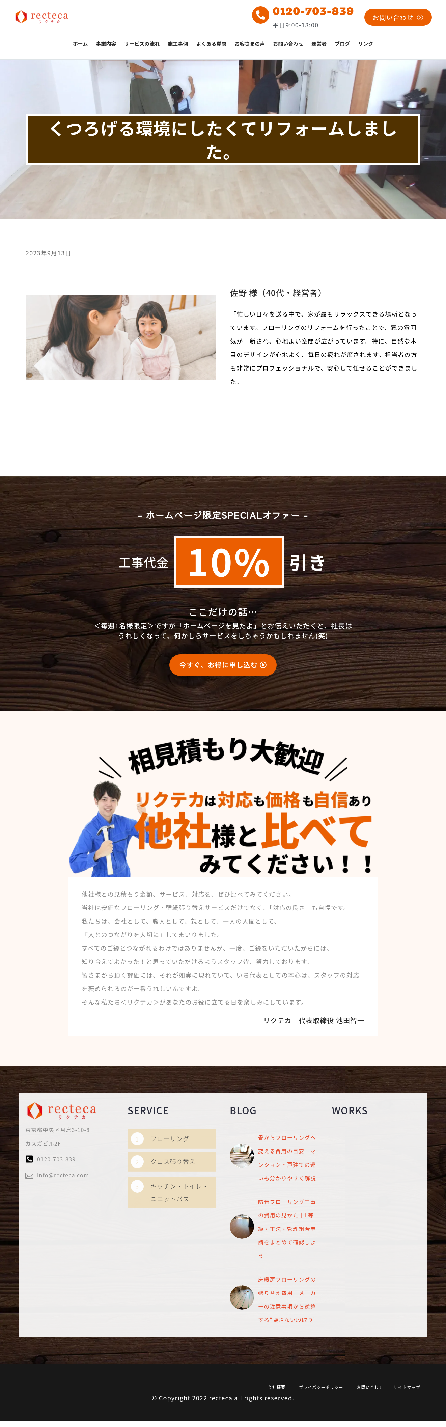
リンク (365, 43)
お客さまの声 (249, 43)
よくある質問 (211, 43)
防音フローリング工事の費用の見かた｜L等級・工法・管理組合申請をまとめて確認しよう (287, 1217)
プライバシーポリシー (321, 1369)
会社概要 (277, 1369)
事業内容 (106, 43)
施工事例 (178, 43)
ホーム (80, 43)
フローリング (169, 1157)
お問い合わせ (288, 43)
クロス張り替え (173, 1180)
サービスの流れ (142, 43)
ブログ (342, 43)
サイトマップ (407, 1369)
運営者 (319, 43)
